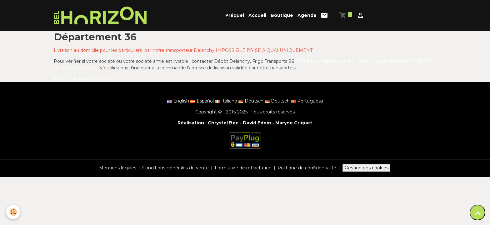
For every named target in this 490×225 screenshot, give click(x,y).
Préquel (234, 15)
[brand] (101, 15)
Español (202, 101)
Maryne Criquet (293, 123)
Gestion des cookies (366, 168)
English (178, 101)
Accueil (257, 15)
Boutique (282, 15)
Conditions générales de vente (175, 168)
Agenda (307, 15)
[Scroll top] (477, 212)
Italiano (226, 101)
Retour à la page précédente (85, 79)
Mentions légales (117, 168)
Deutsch (251, 101)
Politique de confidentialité (307, 168)
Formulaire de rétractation (243, 168)
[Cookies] (13, 212)
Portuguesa (307, 101)
